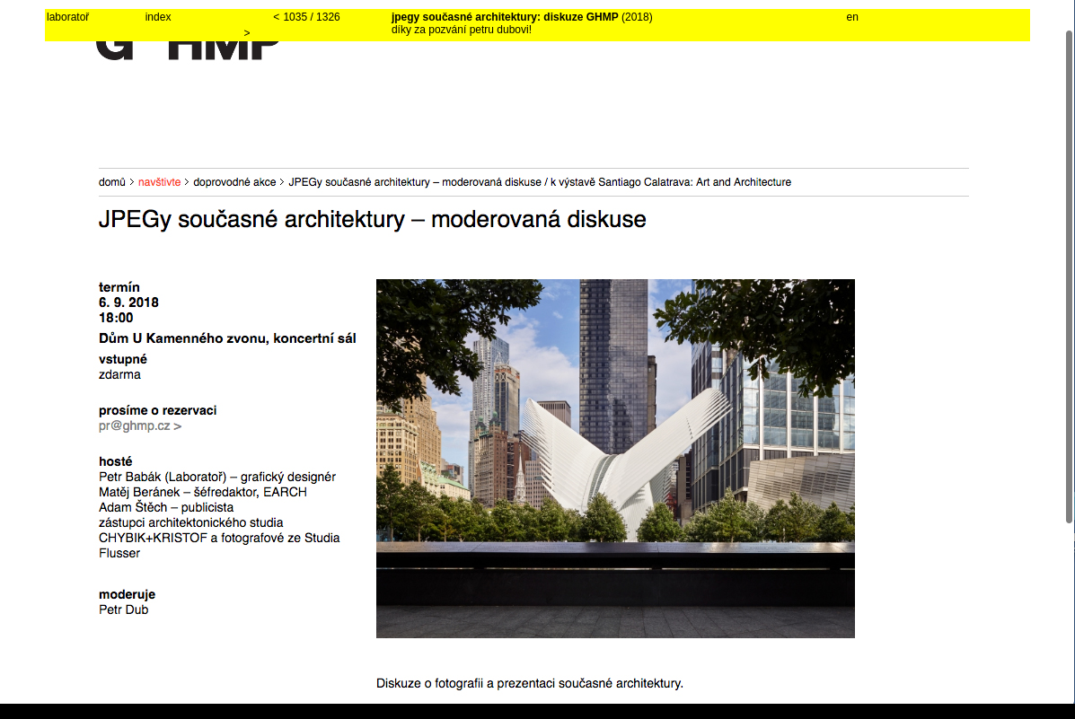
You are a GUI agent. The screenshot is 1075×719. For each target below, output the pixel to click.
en (853, 17)
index (158, 17)
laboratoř (68, 17)
